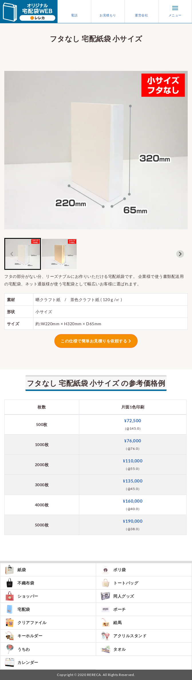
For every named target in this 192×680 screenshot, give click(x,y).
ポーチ (113, 609)
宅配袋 (17, 609)
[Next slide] (180, 254)
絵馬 (111, 622)
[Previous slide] (12, 254)
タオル (113, 649)
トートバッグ (119, 583)
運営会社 (141, 11)
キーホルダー (23, 636)
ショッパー (21, 596)
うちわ (17, 649)
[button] (22, 254)
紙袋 (15, 570)
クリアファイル (26, 622)
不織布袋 (19, 583)
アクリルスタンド (123, 636)
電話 (74, 11)
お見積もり (108, 11)
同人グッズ (117, 596)
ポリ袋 (113, 570)
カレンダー (21, 662)
